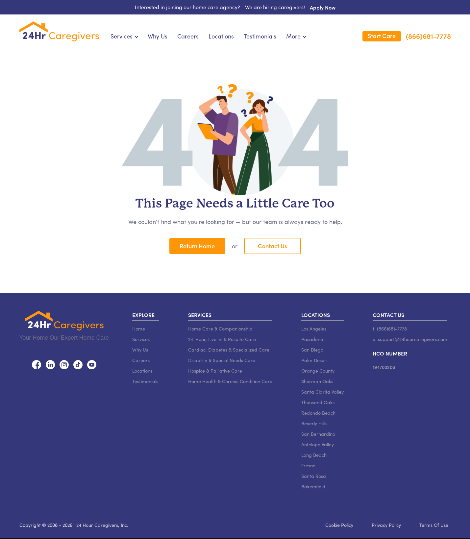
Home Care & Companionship (220, 328)
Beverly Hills (314, 423)
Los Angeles (313, 328)
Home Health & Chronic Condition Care (230, 381)
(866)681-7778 (428, 36)
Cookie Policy (339, 525)
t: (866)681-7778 (390, 328)
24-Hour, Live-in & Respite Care (222, 339)
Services (141, 339)
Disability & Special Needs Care (221, 360)
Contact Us (272, 246)
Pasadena (312, 339)
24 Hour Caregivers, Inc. (102, 525)
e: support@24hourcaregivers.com (410, 339)
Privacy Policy (386, 525)
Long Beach (314, 455)
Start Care (382, 36)
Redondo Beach (318, 412)
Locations (221, 36)
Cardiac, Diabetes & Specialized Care (228, 349)
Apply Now (322, 7)
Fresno (308, 465)
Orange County (317, 370)
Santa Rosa (313, 476)
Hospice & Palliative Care (215, 370)
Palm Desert (314, 360)
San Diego (312, 349)
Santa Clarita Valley (322, 391)
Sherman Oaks (317, 381)
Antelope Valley (317, 444)
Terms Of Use (433, 525)
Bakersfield (313, 486)
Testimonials (260, 36)
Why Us (157, 36)
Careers (188, 36)
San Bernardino (318, 433)
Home (138, 328)
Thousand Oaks (317, 402)
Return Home (197, 246)
